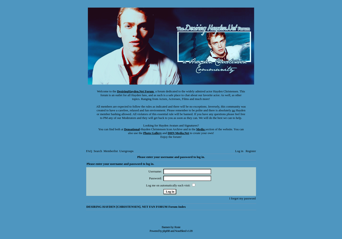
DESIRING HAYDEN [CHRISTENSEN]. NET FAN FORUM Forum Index (136, 206)
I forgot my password (242, 198)
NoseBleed (180, 231)
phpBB (166, 231)
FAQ (89, 151)
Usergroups (126, 151)
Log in (239, 151)
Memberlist (111, 151)
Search (98, 151)
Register (251, 151)
